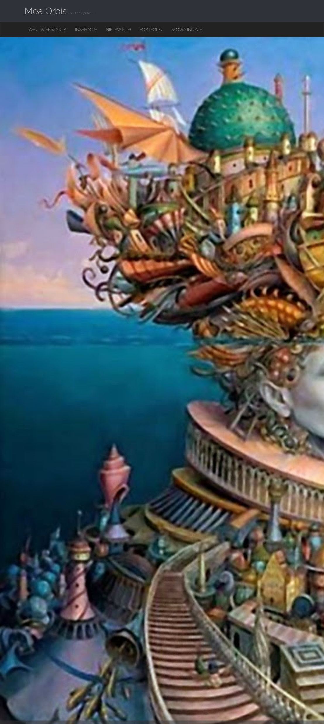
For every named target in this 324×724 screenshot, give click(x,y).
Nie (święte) (118, 29)
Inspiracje (86, 29)
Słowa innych (186, 29)
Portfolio (151, 29)
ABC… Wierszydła (47, 29)
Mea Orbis (46, 11)
